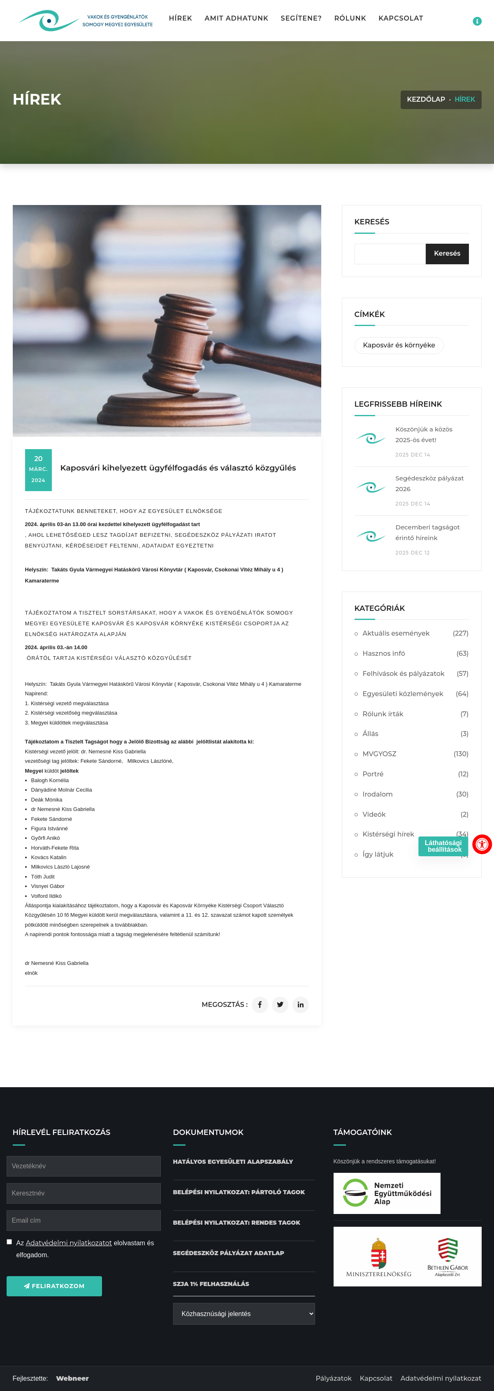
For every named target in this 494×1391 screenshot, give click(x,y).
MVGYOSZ (416, 754)
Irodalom (416, 795)
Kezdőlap (426, 99)
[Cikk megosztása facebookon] (260, 1005)
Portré (416, 775)
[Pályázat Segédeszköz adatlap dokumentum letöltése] (228, 1253)
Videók (416, 815)
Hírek (180, 18)
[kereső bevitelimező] (412, 254)
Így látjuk (416, 855)
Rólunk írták (416, 714)
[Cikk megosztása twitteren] (280, 1005)
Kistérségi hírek (416, 835)
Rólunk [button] (350, 18)
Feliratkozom (54, 1286)
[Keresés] (447, 254)
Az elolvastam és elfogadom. (85, 1248)
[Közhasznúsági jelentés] (244, 1314)
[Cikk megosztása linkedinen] (300, 1005)
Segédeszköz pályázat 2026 (430, 483)
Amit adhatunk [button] (236, 18)
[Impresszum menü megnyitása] (477, 21)
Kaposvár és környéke (399, 345)
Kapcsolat (400, 18)
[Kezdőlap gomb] (85, 20)
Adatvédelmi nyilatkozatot (69, 1243)
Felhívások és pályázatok (416, 674)
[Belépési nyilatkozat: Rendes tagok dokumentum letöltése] (236, 1223)
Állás (416, 734)
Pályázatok (333, 1378)
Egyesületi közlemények (416, 694)
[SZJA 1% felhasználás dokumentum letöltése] (211, 1284)
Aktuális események (416, 634)
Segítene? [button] (301, 18)
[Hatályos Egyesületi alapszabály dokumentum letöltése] (233, 1162)
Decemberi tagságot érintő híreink (428, 532)
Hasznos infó (416, 654)
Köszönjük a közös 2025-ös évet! (424, 434)
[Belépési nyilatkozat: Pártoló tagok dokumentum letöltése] (239, 1192)
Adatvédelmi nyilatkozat (441, 1378)
